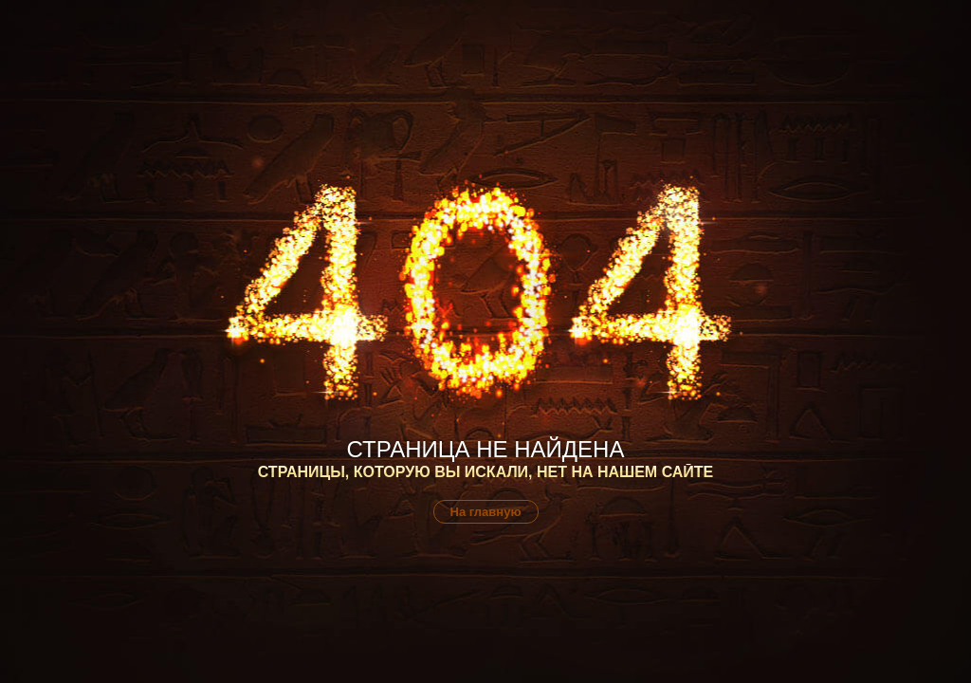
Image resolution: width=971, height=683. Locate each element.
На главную (486, 512)
